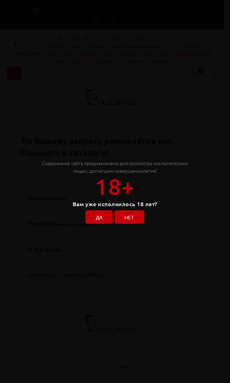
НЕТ (130, 217)
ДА (98, 217)
